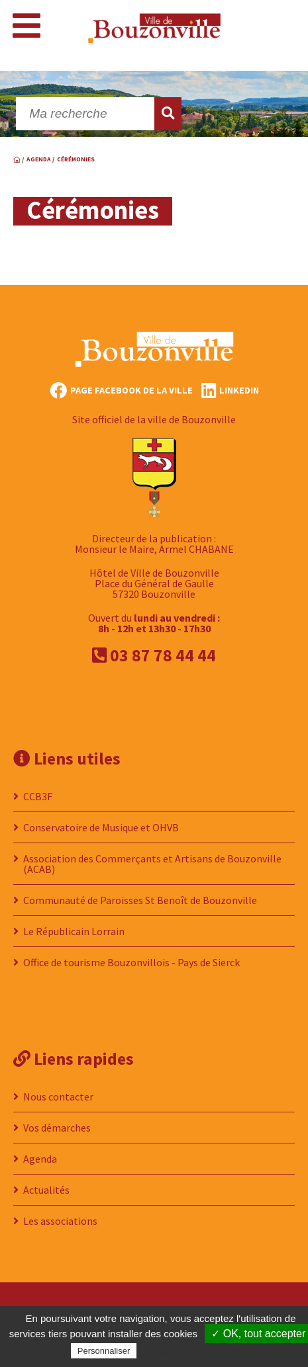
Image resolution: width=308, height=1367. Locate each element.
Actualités (46, 1189)
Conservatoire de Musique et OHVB (101, 827)
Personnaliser (103, 1351)
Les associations (60, 1221)
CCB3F (37, 796)
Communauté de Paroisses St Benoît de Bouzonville (140, 900)
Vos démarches (57, 1127)
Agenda (40, 1158)
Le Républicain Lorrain (74, 931)
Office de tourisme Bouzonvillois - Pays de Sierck (131, 962)
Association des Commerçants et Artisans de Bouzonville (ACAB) (152, 863)
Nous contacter (58, 1096)
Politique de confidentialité (198, 1350)
